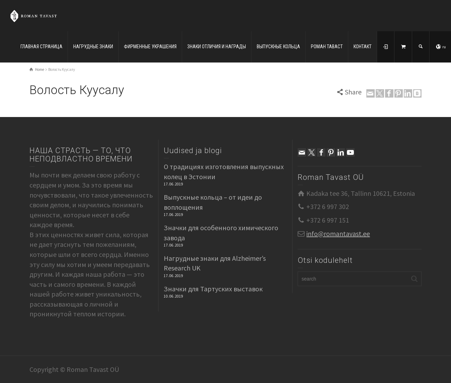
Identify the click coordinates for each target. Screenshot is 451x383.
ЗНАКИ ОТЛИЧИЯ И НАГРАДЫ (216, 46)
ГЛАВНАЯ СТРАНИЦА (41, 46)
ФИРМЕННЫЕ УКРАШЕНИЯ (150, 46)
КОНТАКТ (363, 46)
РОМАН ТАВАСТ (327, 46)
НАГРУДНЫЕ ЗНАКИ (93, 46)
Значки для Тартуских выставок (213, 288)
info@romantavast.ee (338, 233)
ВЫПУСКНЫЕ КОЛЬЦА (278, 46)
